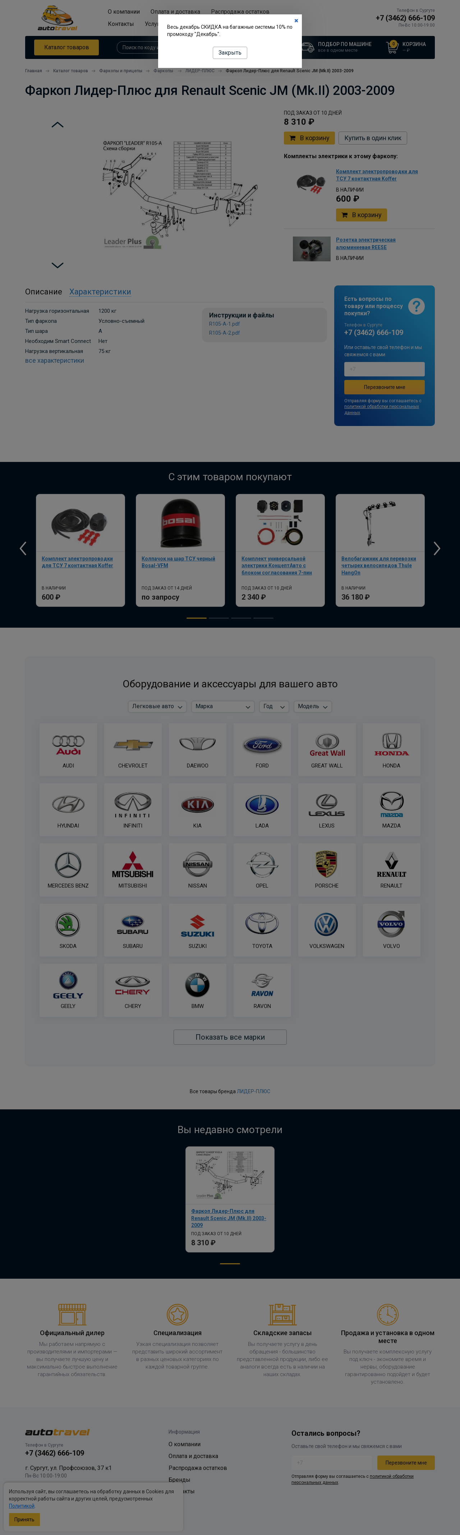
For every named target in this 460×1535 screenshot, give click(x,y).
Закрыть (230, 52)
